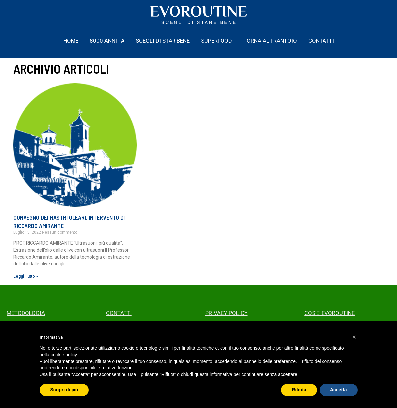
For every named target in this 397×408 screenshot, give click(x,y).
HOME (70, 40)
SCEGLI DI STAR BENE (163, 40)
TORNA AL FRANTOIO (270, 40)
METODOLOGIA (26, 313)
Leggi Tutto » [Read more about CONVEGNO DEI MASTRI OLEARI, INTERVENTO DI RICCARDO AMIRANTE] (25, 276)
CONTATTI (321, 40)
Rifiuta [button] (299, 389)
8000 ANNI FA (107, 40)
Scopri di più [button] (64, 389)
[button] (354, 337)
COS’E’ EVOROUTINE (329, 313)
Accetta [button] (338, 389)
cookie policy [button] (64, 354)
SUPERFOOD (216, 40)
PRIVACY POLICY (226, 313)
